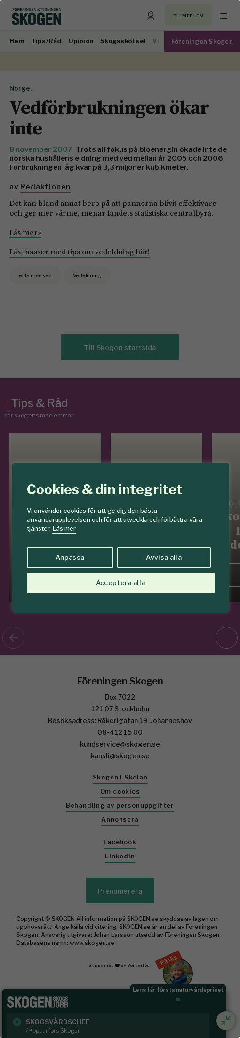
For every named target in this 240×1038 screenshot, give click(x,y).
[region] (120, 519)
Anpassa (70, 557)
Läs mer (64, 528)
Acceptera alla (120, 583)
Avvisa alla (164, 557)
